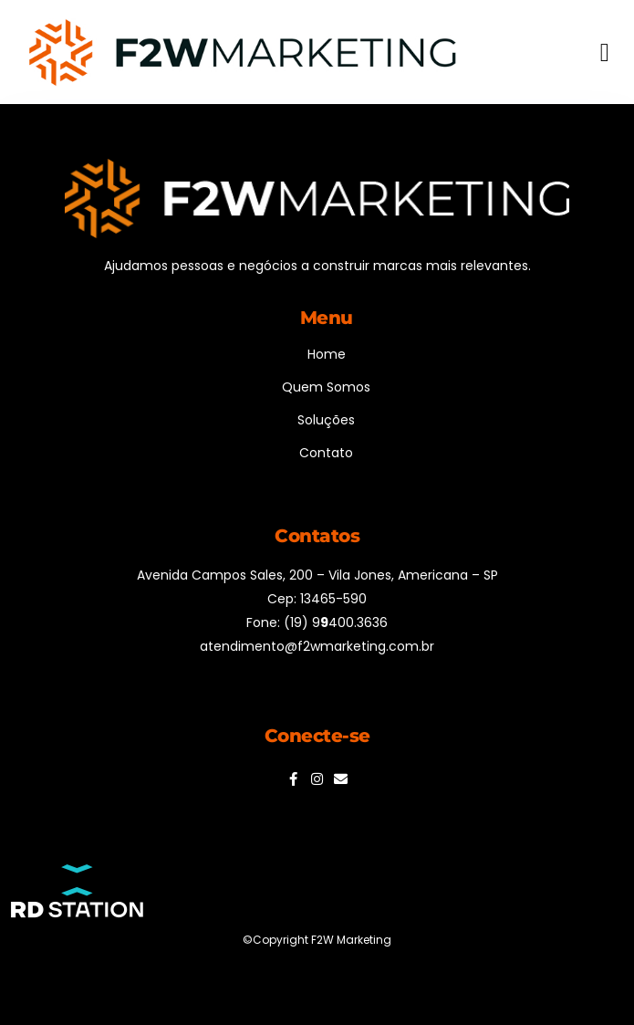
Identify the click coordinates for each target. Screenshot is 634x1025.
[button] (605, 53)
